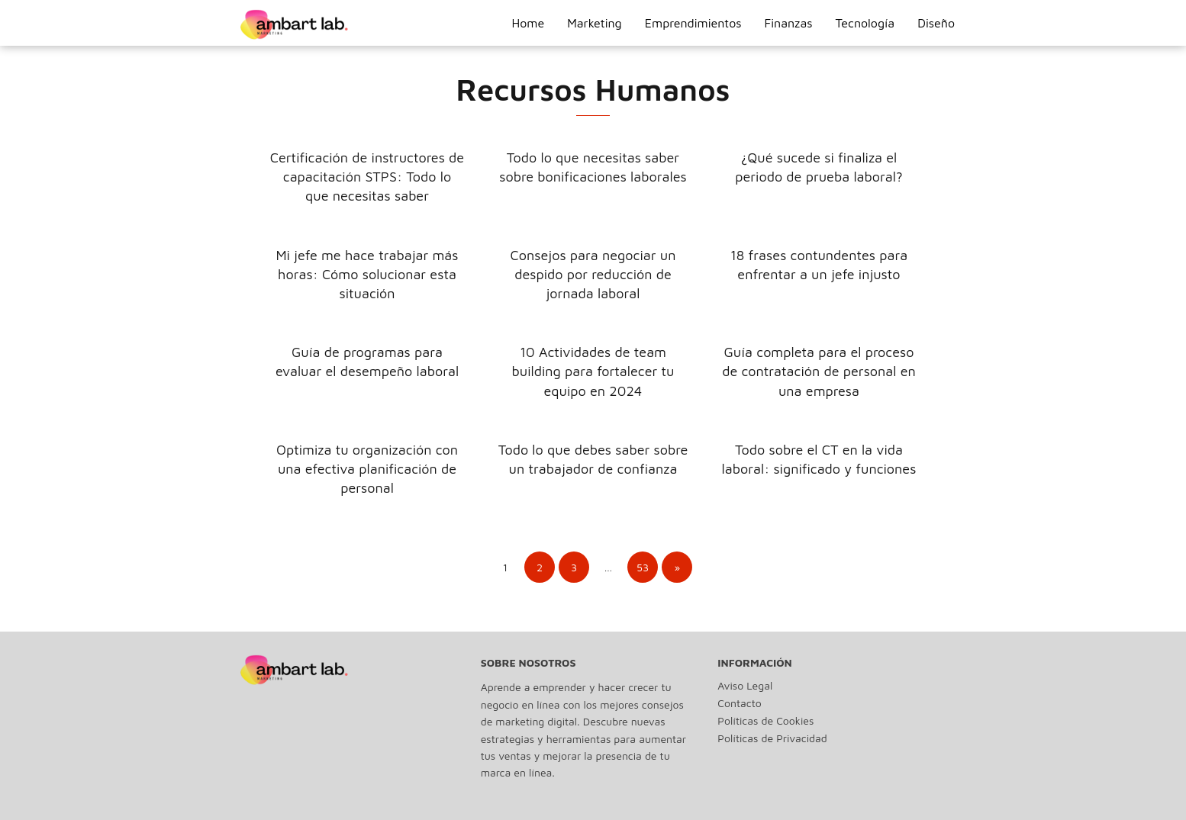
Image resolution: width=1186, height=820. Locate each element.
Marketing (594, 23)
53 (643, 567)
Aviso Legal (744, 685)
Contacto (739, 702)
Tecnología (865, 23)
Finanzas (789, 23)
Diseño (936, 23)
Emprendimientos (693, 23)
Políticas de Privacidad (772, 738)
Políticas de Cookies (765, 720)
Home (527, 23)
